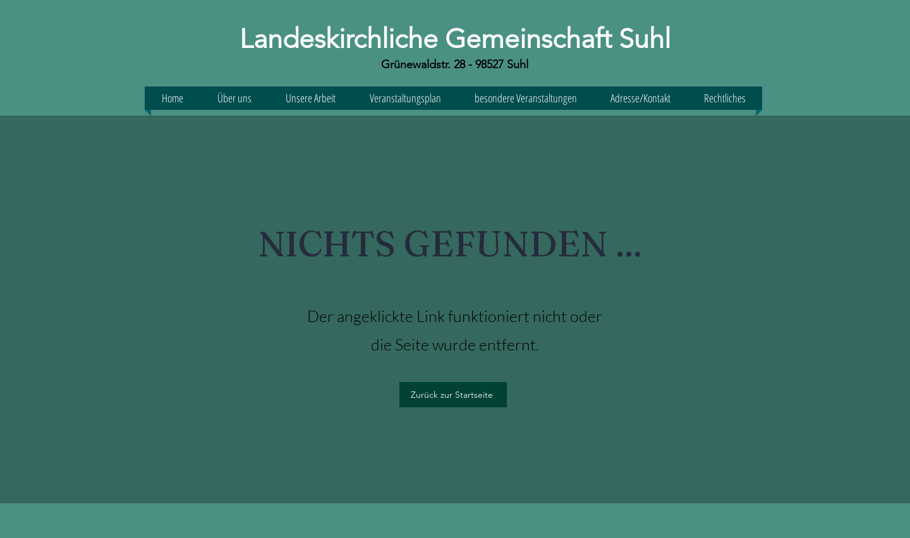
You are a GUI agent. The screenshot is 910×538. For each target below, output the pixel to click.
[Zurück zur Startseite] (453, 394)
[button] (640, 98)
